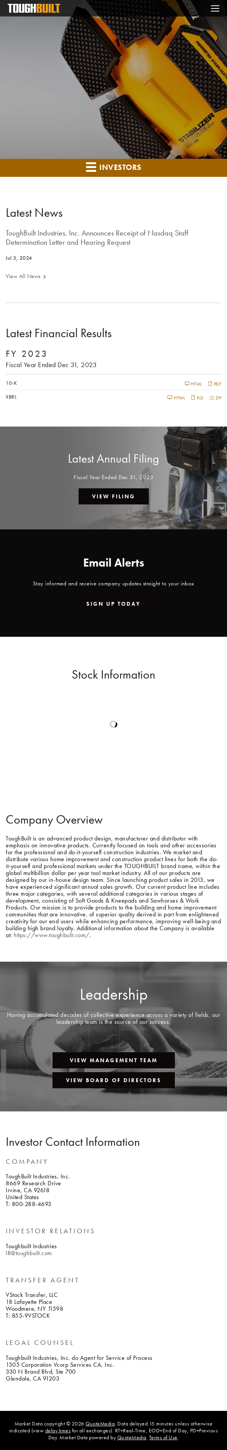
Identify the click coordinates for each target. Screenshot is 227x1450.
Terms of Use (163, 1437)
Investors (113, 166)
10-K (11, 382)
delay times (58, 1430)
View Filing (113, 496)
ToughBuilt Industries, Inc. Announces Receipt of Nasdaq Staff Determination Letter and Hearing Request (97, 237)
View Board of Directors (113, 1080)
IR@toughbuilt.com (29, 1253)
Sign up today (113, 603)
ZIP (215, 397)
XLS (197, 397)
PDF (215, 383)
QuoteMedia (100, 1423)
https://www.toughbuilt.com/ (51, 935)
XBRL (11, 396)
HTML (193, 383)
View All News (23, 276)
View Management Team (114, 1060)
